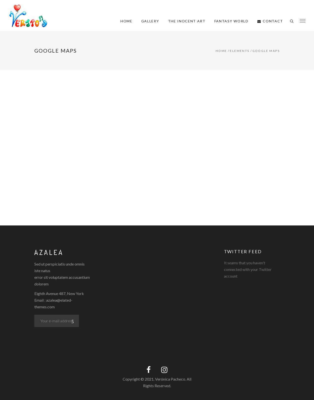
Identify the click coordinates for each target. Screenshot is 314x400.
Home (221, 51)
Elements (239, 51)
